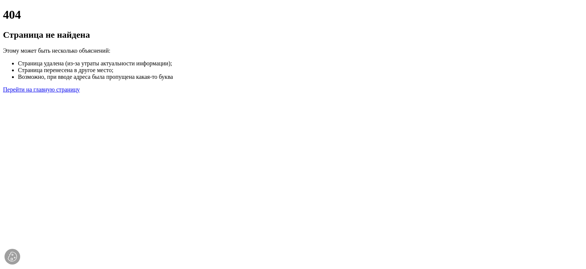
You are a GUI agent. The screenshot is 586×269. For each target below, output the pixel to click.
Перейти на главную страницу (41, 89)
